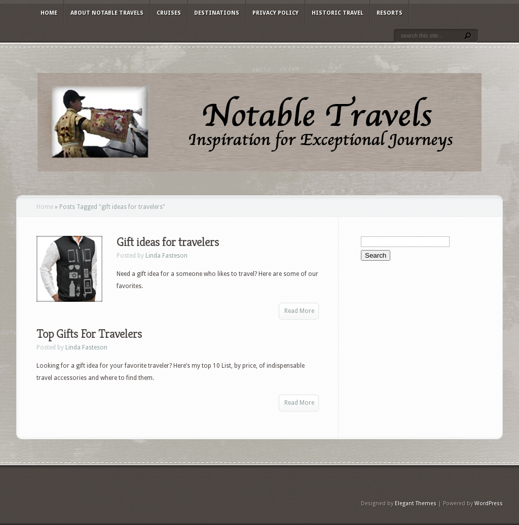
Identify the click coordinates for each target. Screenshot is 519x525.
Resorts (389, 13)
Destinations (216, 13)
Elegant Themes (415, 503)
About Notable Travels (106, 13)
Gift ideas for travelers (168, 242)
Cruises (169, 13)
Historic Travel (337, 13)
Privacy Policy (275, 13)
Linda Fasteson (166, 255)
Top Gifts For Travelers (89, 333)
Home (49, 13)
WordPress (488, 503)
